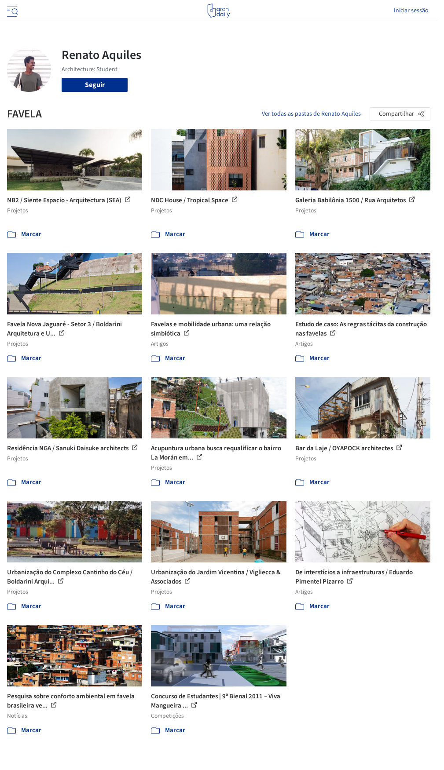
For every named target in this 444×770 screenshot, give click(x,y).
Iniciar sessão (411, 10)
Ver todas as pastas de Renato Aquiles (311, 114)
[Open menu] (11, 10)
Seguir (95, 85)
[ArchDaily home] (218, 11)
